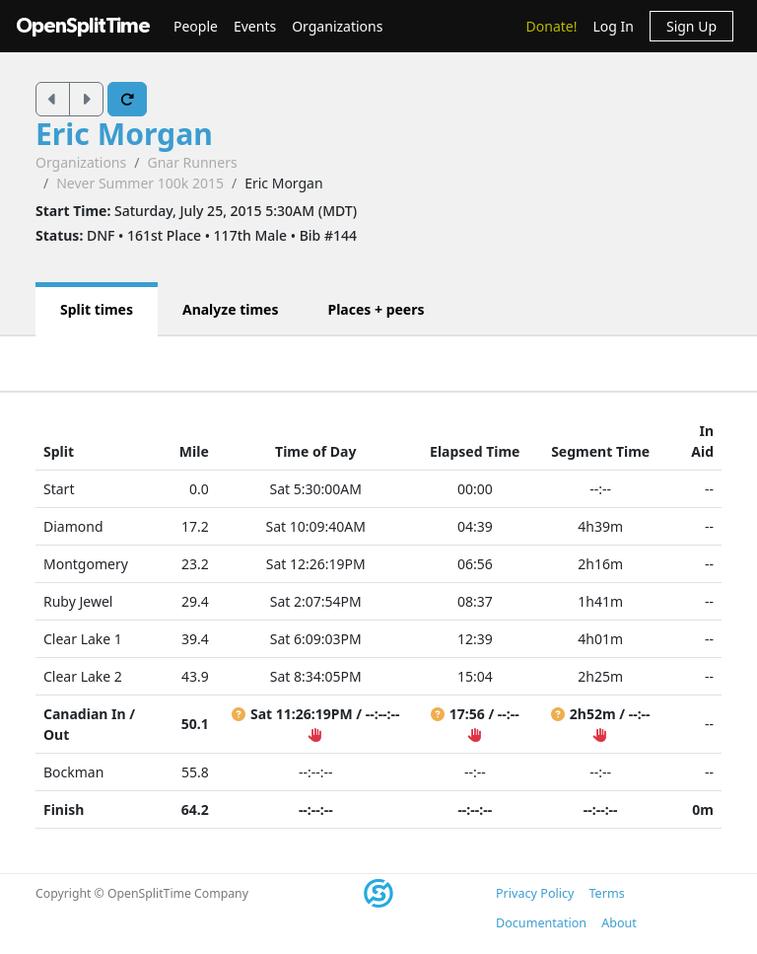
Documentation (541, 923)
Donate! (552, 26)
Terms (606, 893)
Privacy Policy (535, 893)
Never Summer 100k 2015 (140, 183)
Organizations (337, 26)
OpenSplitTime (83, 26)
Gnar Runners (192, 162)
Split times (96, 309)
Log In (612, 26)
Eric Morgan (124, 133)
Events (255, 26)
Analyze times (230, 309)
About (619, 923)
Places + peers (375, 309)
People (195, 26)
